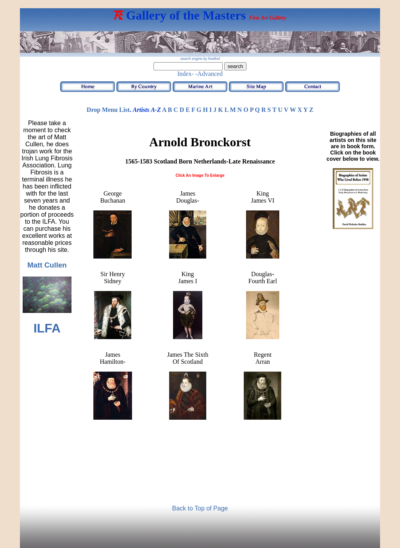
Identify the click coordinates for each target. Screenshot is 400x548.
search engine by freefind (200, 59)
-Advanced (209, 73)
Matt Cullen (47, 265)
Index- (185, 73)
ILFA (47, 328)
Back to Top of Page (200, 508)
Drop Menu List (108, 109)
